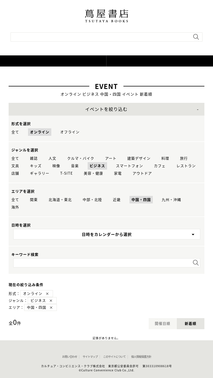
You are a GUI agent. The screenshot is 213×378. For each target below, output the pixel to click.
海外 (15, 207)
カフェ (160, 166)
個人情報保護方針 (141, 356)
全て (15, 132)
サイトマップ (90, 356)
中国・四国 (141, 199)
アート (110, 158)
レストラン (186, 166)
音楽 (75, 166)
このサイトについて (114, 356)
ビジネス (97, 166)
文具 (15, 166)
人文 (52, 158)
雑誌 (34, 158)
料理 (165, 158)
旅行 (184, 158)
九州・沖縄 (171, 199)
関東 (34, 199)
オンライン (39, 132)
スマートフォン (129, 166)
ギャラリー (39, 173)
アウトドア (142, 173)
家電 (118, 173)
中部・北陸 (92, 199)
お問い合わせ (69, 356)
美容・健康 (93, 173)
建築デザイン (139, 158)
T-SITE (66, 173)
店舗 (15, 173)
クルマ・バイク (80, 158)
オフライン (70, 132)
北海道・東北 (60, 199)
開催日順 (162, 323)
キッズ (36, 166)
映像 (56, 166)
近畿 (117, 199)
